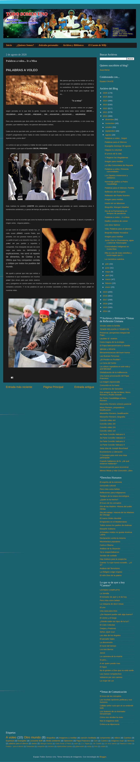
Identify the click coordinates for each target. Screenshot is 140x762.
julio (107, 264)
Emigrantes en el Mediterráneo (113, 522)
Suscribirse (105, 70)
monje (89, 746)
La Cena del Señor (108, 363)
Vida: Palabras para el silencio (118, 229)
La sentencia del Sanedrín (111, 389)
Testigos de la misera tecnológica (114, 496)
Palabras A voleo (126, 744)
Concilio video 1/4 (108, 431)
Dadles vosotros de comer (116, 221)
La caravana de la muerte (111, 656)
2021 (105, 112)
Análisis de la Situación (110, 548)
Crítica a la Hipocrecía (109, 724)
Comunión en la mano (109, 385)
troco (96, 746)
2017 (105, 300)
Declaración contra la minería (113, 538)
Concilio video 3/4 (108, 424)
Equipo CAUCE (106, 81)
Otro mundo (32, 737)
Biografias (51, 738)
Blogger (103, 757)
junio (107, 268)
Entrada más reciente (19, 387)
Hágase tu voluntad (113, 150)
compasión (41, 746)
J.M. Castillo (97, 744)
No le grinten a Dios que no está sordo (117, 670)
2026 (105, 93)
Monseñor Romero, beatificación (114, 413)
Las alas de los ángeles (110, 635)
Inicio (9, 45)
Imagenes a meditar (68, 738)
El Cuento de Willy (97, 45)
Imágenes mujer (117, 741)
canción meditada (88, 738)
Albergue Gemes (46, 744)
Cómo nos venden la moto (111, 717)
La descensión (106, 642)
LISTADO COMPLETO (110, 590)
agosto (108, 135)
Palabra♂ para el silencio (14, 746)
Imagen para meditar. (114, 199)
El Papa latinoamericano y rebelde (115, 345)
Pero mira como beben (110, 489)
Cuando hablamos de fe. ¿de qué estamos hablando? (114, 462)
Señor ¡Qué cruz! (107, 632)
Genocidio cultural (108, 485)
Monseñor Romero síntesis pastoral (115, 404)
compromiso (105, 738)
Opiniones (68, 741)
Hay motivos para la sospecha (113, 559)
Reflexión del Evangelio (115, 192)
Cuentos (127, 738)
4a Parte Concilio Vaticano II (112, 434)
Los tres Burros (106, 649)
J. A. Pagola (85, 744)
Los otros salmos (110, 744)
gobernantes (79, 746)
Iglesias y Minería (107, 349)
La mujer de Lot (107, 681)
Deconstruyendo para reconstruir (114, 467)
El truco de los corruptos (110, 503)
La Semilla (104, 593)
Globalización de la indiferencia (113, 372)
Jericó (102, 653)
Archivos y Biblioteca (73, 45)
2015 (105, 307)
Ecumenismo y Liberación (111, 452)
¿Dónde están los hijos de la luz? (114, 621)
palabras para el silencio (18, 744)
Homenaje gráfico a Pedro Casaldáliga (116, 182)
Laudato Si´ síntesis (108, 338)
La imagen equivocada (110, 382)
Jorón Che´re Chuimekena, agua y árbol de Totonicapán (119, 241)
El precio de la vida (113, 154)
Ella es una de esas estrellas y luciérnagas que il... (118, 254)
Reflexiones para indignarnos (112, 492)
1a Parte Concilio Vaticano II (112, 445)
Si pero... (104, 660)
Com (96, 741)
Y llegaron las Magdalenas (116, 157)
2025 (105, 97)
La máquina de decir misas (112, 604)
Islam (76, 744)
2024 (105, 101)
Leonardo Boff (36, 741)
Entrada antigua (84, 387)
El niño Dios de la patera (110, 575)
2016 (105, 303)
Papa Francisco (83, 741)
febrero (108, 283)
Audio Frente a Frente (63, 744)
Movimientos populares (110, 541)
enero (108, 287)
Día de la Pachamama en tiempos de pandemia (116, 212)
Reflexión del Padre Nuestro (117, 195)
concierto (51, 746)
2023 (105, 104)
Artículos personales (48, 45)
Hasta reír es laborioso (115, 203)
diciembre (109, 119)
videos (117, 738)
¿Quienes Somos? (25, 45)
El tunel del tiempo (108, 646)
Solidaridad (30, 746)
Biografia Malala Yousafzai (116, 233)
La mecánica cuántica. (114, 259)
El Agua (103, 667)
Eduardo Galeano (107, 529)
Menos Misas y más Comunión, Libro (116, 470)
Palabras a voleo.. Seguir (116, 138)
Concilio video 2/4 (108, 427)
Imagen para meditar (114, 161)
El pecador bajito (107, 639)
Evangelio (22, 741)
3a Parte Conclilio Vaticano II (112, 438)
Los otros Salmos (112, 225)
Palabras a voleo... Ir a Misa (117, 217)
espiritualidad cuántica (64, 746)
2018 (105, 296)
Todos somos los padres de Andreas (116, 525)
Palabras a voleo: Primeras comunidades (117, 170)
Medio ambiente (53, 741)
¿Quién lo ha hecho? (109, 499)
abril (107, 275)
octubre (108, 127)
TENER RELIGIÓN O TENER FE (114, 329)
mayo (108, 272)
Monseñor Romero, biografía (112, 417)
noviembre (110, 123)
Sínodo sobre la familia (110, 326)
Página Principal (53, 387)
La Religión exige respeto (111, 572)
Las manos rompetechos (111, 674)
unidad (102, 746)
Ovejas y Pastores (108, 628)
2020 (105, 116)
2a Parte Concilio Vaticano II (112, 441)
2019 (105, 292)
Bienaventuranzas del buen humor (115, 352)
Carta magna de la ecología (112, 342)
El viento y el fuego (108, 618)
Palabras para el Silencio (116, 142)
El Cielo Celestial (107, 625)
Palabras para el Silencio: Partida (119, 188)
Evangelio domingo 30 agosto (118, 146)
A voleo (11, 737)
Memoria (130, 741)
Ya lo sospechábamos (109, 552)
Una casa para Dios (108, 611)
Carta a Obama (106, 545)
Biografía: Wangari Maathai (117, 207)
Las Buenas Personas (109, 356)
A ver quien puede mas (110, 663)
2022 (105, 108)
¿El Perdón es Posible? (110, 359)
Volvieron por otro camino (111, 677)
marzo (108, 279)
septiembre (110, 131)
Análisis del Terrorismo (110, 568)
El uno (102, 607)
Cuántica (104, 741)
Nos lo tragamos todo (109, 721)
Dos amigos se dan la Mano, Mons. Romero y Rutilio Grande (115, 393)
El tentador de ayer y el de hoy (113, 597)
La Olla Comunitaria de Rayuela (119, 165)
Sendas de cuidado (108, 555)
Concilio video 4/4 (108, 420)
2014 (105, 311)
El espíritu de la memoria (111, 482)
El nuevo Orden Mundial (110, 518)
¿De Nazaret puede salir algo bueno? (116, 614)
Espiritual (10, 741)
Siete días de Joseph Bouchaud (114, 448)
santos (34, 744)
